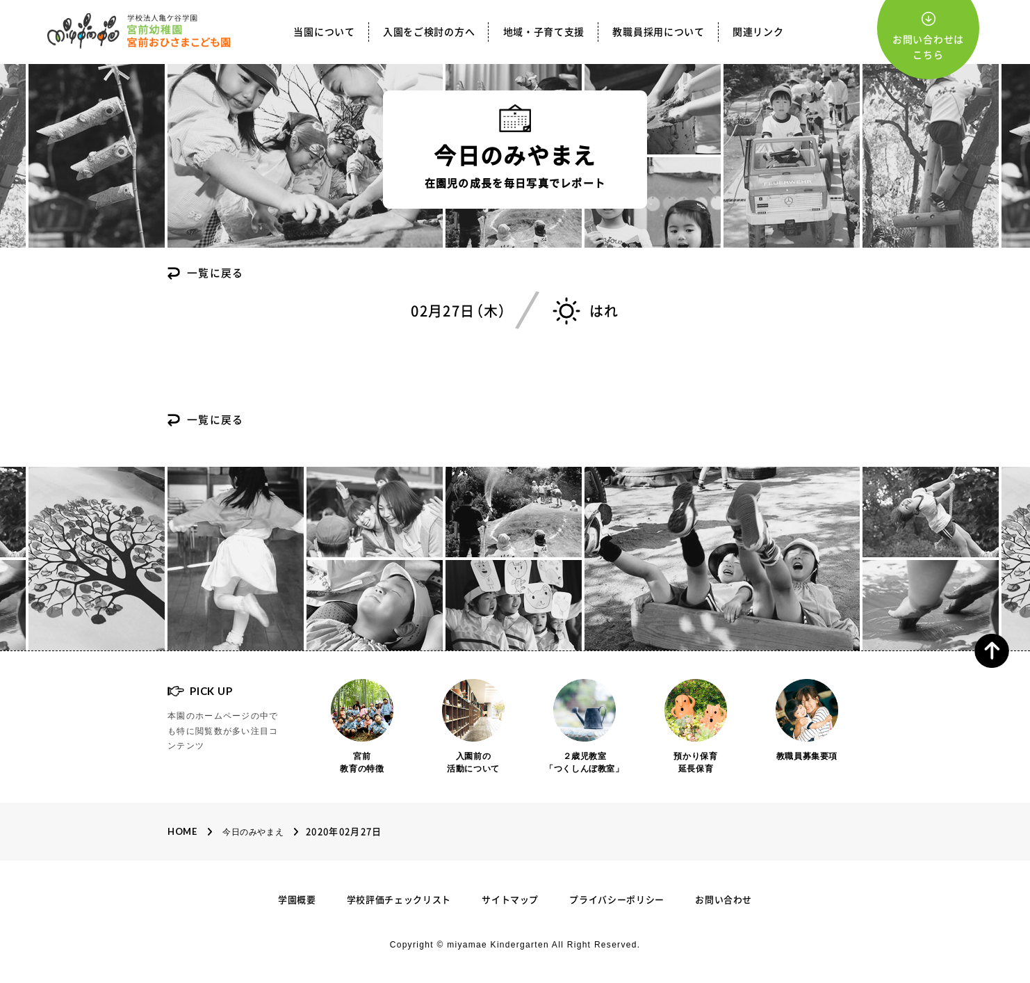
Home (182, 831)
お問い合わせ (723, 899)
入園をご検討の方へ (429, 32)
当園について (323, 32)
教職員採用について (658, 32)
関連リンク (758, 32)
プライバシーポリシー (616, 899)
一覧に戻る (215, 274)
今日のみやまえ (253, 832)
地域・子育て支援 (544, 32)
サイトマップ (510, 899)
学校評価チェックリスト (399, 899)
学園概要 (297, 899)
